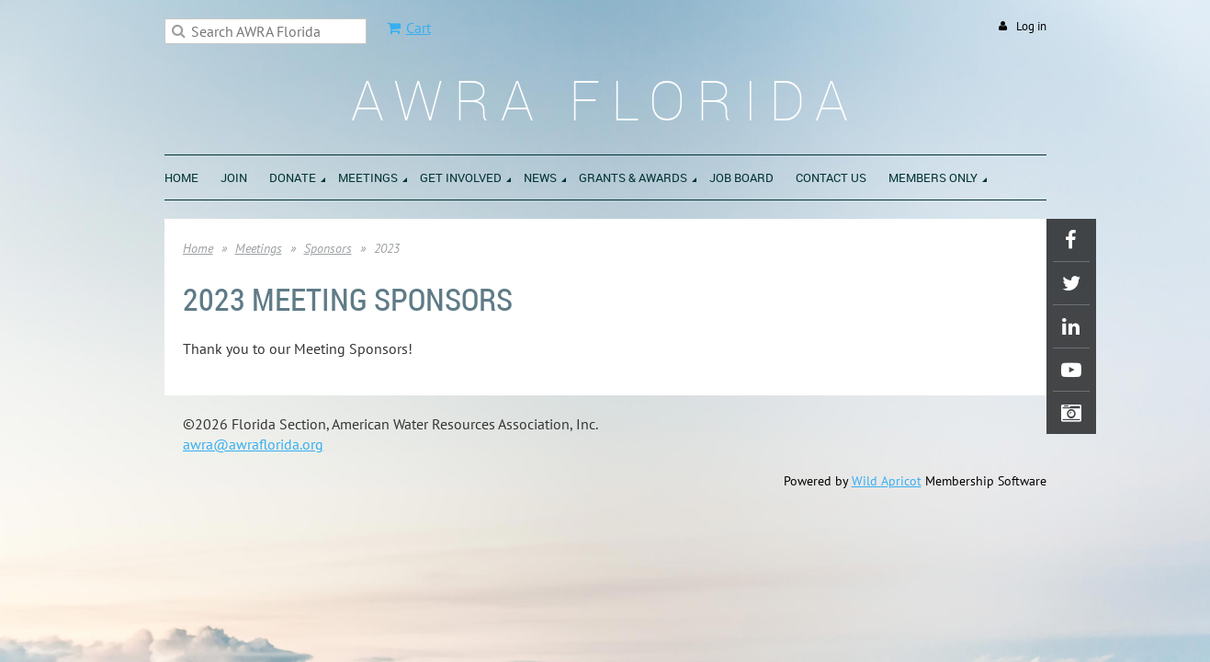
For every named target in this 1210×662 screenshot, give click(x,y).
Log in (1031, 26)
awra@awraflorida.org (253, 444)
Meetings (258, 248)
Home (198, 248)
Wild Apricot (887, 481)
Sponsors (328, 248)
